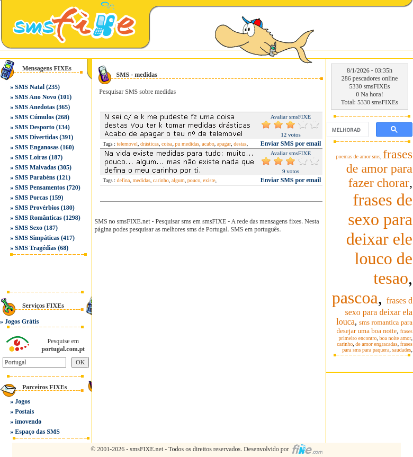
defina (123, 180)
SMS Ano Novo (35, 97)
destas (240, 144)
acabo (208, 144)
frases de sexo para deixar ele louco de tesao (379, 239)
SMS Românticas (38, 217)
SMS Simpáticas (37, 237)
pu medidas (187, 144)
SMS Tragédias (35, 248)
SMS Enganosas (36, 147)
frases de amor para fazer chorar (379, 168)
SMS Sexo (28, 227)
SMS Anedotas (35, 107)
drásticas (149, 144)
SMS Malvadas (35, 167)
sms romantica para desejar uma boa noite (374, 326)
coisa (167, 144)
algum (178, 180)
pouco (193, 180)
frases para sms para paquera (377, 347)
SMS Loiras (31, 157)
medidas (141, 180)
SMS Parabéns (35, 177)
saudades (401, 350)
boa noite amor (395, 338)
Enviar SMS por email (291, 143)
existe (209, 180)
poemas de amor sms (358, 156)
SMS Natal (29, 87)
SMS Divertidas (36, 137)
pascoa (355, 297)
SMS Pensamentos (40, 187)
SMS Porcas (31, 197)
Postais (24, 411)
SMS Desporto (34, 127)
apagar (224, 144)
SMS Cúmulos (34, 117)
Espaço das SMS (37, 431)
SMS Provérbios (37, 207)
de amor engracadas (376, 344)
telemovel (127, 144)
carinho (161, 180)
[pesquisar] (346, 130)
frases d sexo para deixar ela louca (374, 311)
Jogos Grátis (22, 321)
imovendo (28, 421)
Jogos (22, 401)
